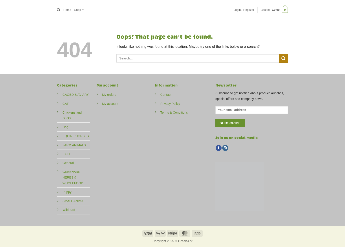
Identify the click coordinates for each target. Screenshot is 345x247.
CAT (65, 103)
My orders (109, 94)
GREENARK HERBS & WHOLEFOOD (72, 177)
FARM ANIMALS (74, 145)
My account (110, 103)
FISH (66, 154)
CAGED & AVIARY (75, 94)
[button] (244, 10)
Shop (79, 10)
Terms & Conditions (174, 112)
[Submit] (283, 58)
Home (67, 9)
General (68, 163)
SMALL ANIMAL (73, 201)
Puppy (67, 192)
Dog (65, 127)
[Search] (58, 10)
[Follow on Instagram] (225, 148)
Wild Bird (68, 210)
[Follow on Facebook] (219, 148)
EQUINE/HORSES (75, 136)
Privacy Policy (170, 103)
